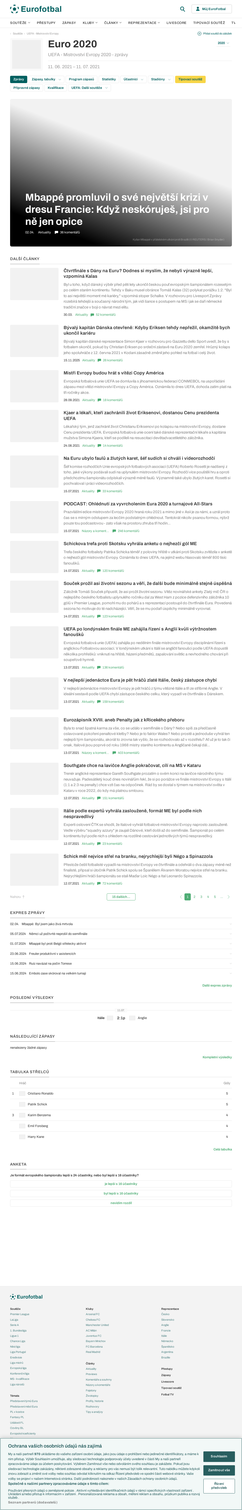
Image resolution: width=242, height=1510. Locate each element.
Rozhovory (92, 1406)
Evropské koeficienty (23, 1433)
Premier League (19, 1314)
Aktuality (81, 315)
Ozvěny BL (17, 1427)
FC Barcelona (94, 1346)
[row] (121, 1093)
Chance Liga (17, 1341)
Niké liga (15, 1346)
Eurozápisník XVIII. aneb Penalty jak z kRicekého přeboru (124, 719)
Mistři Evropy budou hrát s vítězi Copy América (114, 372)
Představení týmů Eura (24, 1400)
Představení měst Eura (24, 1406)
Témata (14, 1395)
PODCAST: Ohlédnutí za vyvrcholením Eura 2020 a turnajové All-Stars (138, 503)
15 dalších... (121, 897)
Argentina (167, 1351)
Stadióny (161, 79)
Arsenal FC (93, 1314)
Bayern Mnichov (96, 1341)
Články (90, 1363)
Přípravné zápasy (26, 88)
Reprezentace (144, 23)
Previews (91, 1374)
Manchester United (97, 1324)
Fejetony (91, 1390)
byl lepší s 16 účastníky (121, 1193)
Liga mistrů (16, 1362)
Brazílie (165, 1357)
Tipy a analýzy (94, 1411)
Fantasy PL (17, 1417)
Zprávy (18, 79)
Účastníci (133, 79)
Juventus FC (93, 1335)
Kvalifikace (56, 88)
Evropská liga (18, 1367)
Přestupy (46, 23)
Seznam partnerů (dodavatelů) (33, 1502)
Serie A (14, 1324)
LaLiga (14, 1319)
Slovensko (167, 1319)
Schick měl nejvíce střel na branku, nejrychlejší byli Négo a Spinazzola (138, 856)
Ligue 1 (14, 1335)
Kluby (90, 23)
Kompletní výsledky (217, 1057)
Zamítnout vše (219, 1470)
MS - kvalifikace (19, 1378)
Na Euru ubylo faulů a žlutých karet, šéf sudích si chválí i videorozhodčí (139, 458)
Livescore (177, 23)
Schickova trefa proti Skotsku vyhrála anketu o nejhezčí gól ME (130, 543)
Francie (166, 1330)
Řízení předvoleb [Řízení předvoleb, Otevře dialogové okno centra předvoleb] (219, 1486)
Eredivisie (16, 1357)
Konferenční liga (19, 1373)
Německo (167, 1341)
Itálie (164, 1335)
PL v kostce (17, 1411)
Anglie (165, 1324)
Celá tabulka (222, 1149)
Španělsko (167, 1346)
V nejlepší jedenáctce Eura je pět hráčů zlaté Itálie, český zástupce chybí (140, 680)
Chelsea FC (93, 1319)
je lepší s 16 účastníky (121, 1184)
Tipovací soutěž (209, 23)
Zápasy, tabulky (46, 79)
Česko (165, 1314)
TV (233, 23)
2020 (223, 43)
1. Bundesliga (18, 1330)
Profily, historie (94, 1400)
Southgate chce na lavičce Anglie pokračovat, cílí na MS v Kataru (132, 765)
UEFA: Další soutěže (89, 88)
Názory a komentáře (96, 531)
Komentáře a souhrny (99, 1379)
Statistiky (109, 79)
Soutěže (20, 23)
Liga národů (17, 1384)
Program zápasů (81, 79)
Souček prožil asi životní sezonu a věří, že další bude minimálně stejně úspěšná (148, 583)
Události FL (17, 1422)
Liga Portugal (18, 1351)
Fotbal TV (167, 1394)
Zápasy (69, 23)
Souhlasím (219, 1456)
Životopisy (92, 1395)
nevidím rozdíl (121, 1203)
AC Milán (91, 1330)
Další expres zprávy (217, 985)
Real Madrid (93, 1351)
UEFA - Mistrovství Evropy (43, 33)
